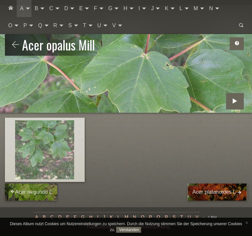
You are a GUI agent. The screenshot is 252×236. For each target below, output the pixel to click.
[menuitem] (11, 8)
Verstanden (128, 229)
